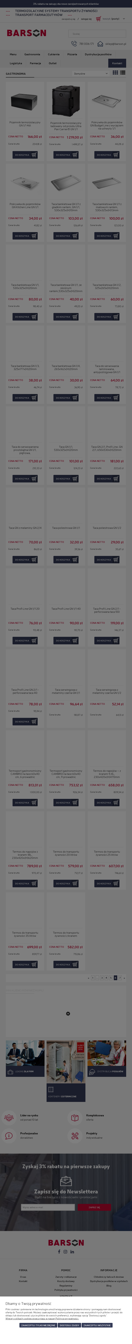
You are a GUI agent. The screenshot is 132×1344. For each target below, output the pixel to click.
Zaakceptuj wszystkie (97, 1325)
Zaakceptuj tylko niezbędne (38, 1325)
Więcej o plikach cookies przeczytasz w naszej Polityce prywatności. (42, 1318)
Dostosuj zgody (69, 1325)
